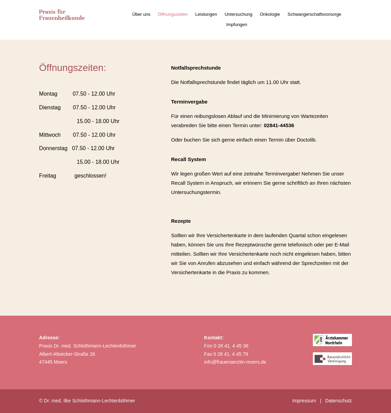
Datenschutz (338, 400)
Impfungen (236, 24)
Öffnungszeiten (173, 14)
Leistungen (206, 14)
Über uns (141, 14)
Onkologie (270, 14)
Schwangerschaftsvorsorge (314, 14)
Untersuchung (238, 14)
